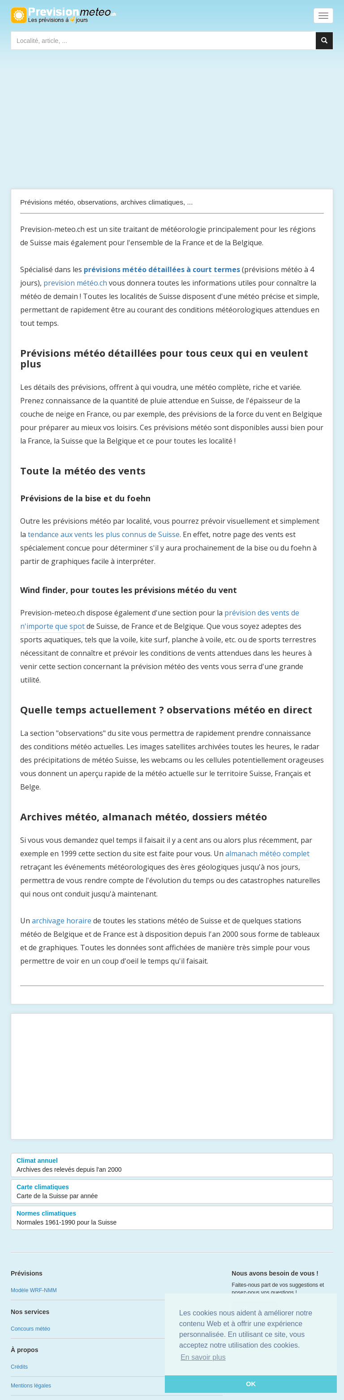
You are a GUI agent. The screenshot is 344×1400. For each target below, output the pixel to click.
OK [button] (251, 1383)
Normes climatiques (172, 1218)
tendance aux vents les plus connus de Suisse (104, 534)
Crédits (19, 1367)
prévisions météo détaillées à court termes (162, 269)
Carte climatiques (172, 1191)
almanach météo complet (267, 853)
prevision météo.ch (75, 283)
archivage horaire (61, 921)
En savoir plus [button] (203, 1357)
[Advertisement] (172, 121)
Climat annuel (172, 1165)
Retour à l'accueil (63, 15)
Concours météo (30, 1329)
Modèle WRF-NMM (34, 1290)
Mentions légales (31, 1386)
